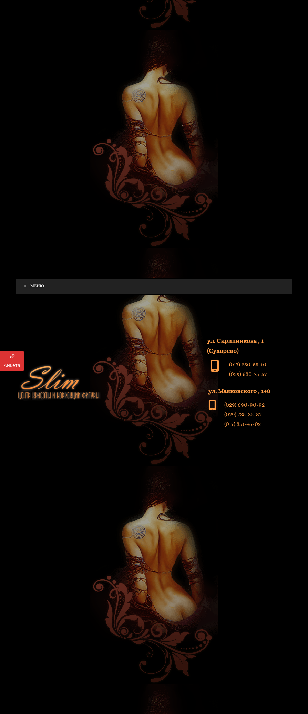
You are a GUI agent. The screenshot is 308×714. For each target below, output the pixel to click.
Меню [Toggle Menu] (33, 286)
